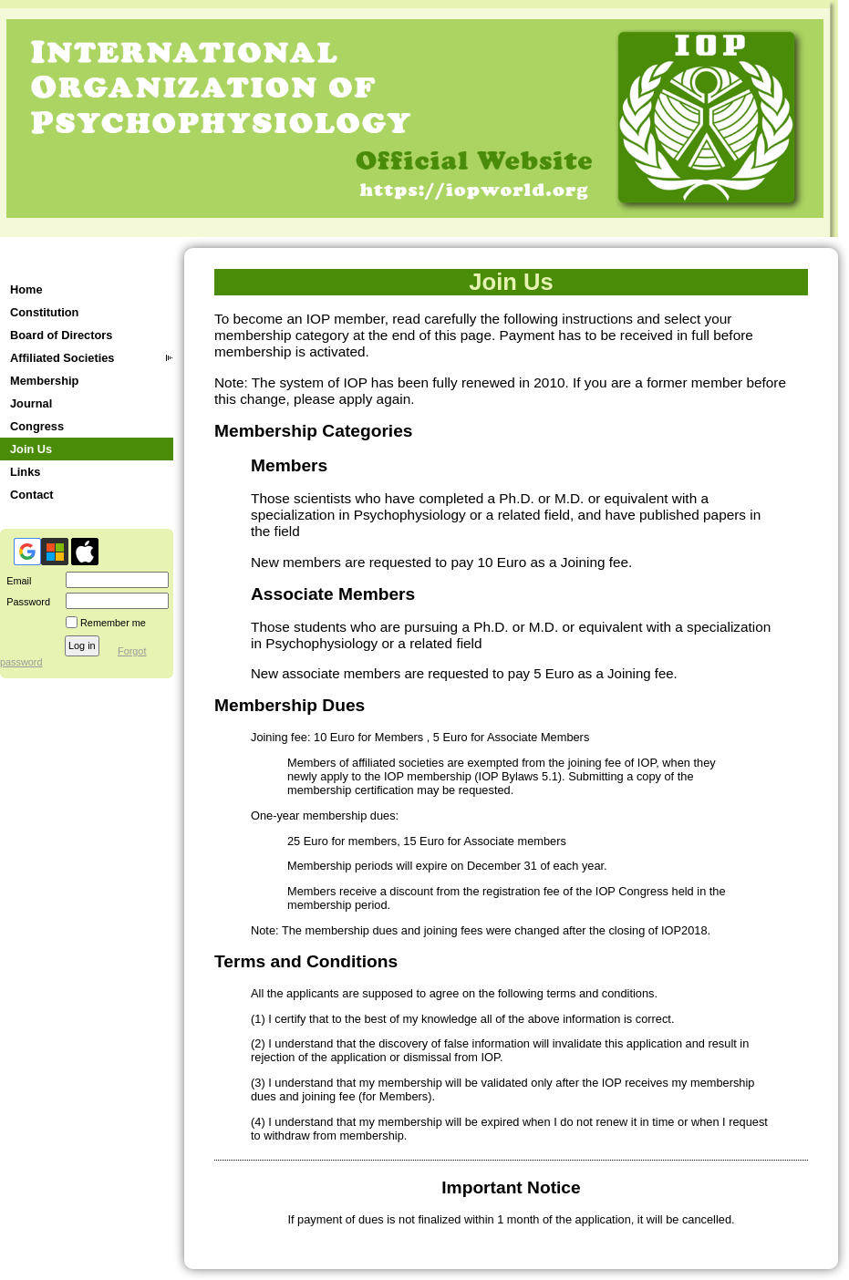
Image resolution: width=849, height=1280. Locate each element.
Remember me (113, 622)
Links (25, 472)
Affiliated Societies (62, 358)
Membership (44, 380)
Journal (31, 403)
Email (15, 580)
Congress (37, 426)
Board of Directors (61, 335)
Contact (32, 494)
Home (26, 289)
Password (25, 601)
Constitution (44, 312)
